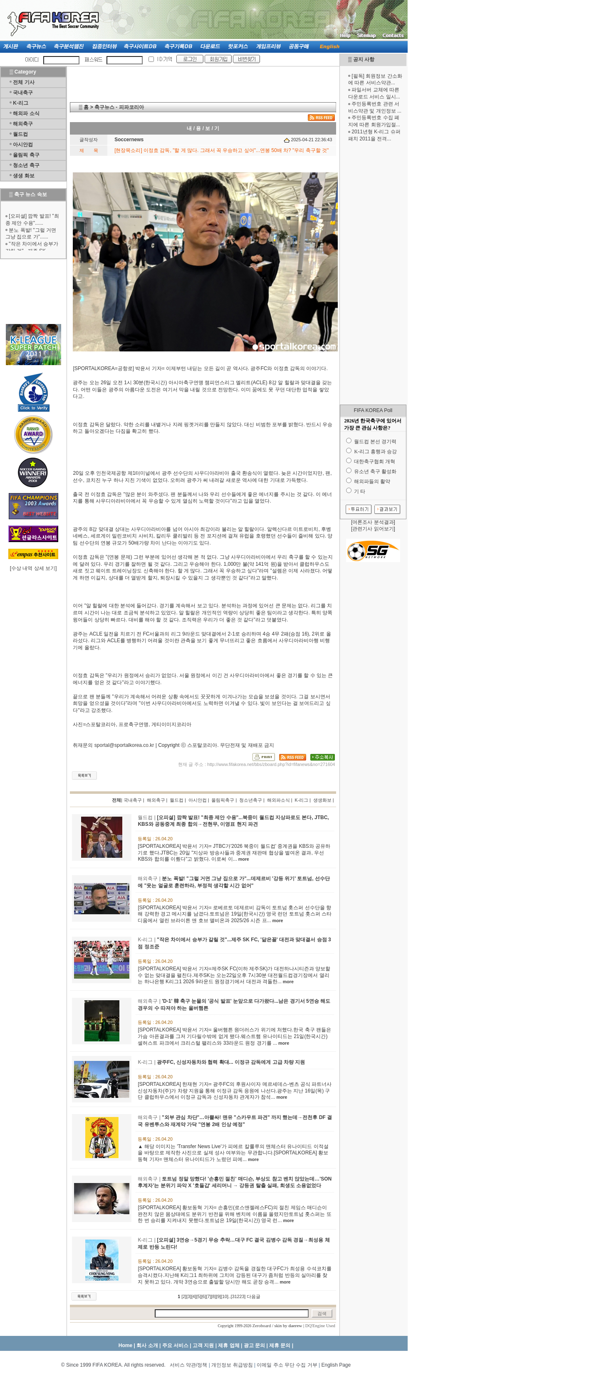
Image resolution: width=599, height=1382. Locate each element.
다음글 (253, 1296)
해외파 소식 (26, 113)
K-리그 (20, 103)
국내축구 (23, 93)
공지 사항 (363, 59)
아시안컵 (23, 144)
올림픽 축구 (26, 155)
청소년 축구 (26, 165)
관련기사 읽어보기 (373, 529)
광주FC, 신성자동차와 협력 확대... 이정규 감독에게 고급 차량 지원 (231, 1062)
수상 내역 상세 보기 (33, 568)
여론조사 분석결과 (373, 522)
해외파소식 (278, 800)
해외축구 (23, 124)
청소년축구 (250, 800)
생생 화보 (23, 176)
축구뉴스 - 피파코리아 (119, 107)
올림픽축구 (222, 800)
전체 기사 (23, 82)
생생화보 (322, 800)
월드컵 (20, 134)
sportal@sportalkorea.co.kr (124, 745)
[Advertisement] (373, 273)
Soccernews (129, 139)
